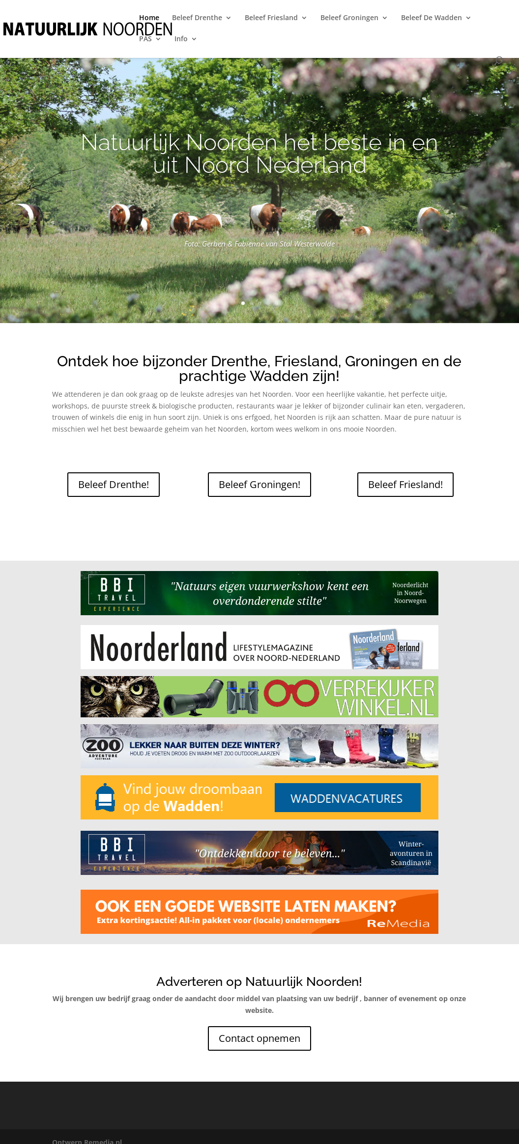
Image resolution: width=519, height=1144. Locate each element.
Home (149, 18)
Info (181, 39)
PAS (145, 39)
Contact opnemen (259, 1038)
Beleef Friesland (271, 18)
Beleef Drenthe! (113, 484)
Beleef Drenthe (197, 18)
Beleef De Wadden (431, 18)
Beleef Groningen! (259, 484)
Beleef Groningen (349, 18)
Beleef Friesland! (405, 484)
